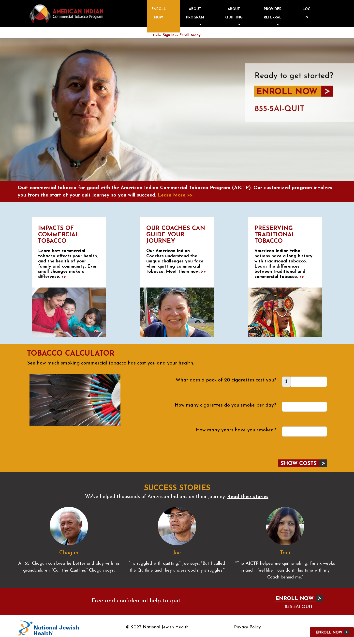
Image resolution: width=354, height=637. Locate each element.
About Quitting (265, 11)
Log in (314, 11)
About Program (241, 11)
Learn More (175, 192)
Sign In (168, 33)
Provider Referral (289, 11)
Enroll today (189, 33)
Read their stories (247, 494)
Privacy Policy (247, 624)
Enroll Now (218, 11)
